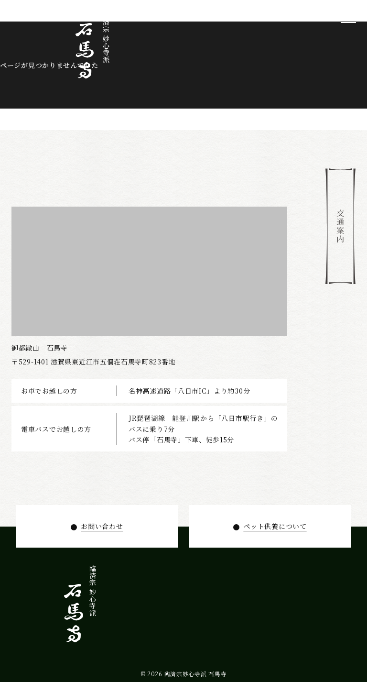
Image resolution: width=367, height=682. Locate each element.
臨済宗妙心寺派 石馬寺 (195, 674)
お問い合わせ (102, 526)
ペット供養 (108, 610)
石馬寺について (166, 617)
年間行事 (123, 607)
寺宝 (152, 600)
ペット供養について (274, 526)
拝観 (137, 600)
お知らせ (93, 607)
